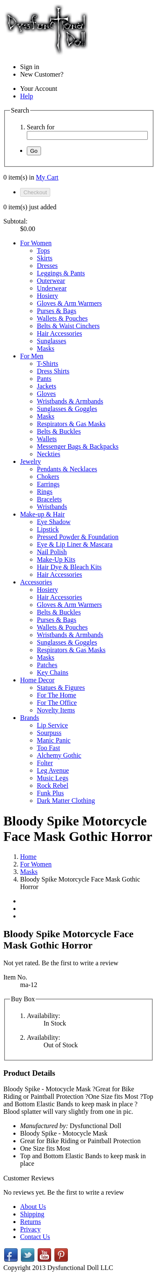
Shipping (32, 1214)
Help (26, 96)
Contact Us (35, 1236)
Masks (29, 871)
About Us (33, 1206)
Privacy (30, 1229)
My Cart (47, 177)
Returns (30, 1221)
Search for (40, 127)
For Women (35, 864)
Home (28, 856)
